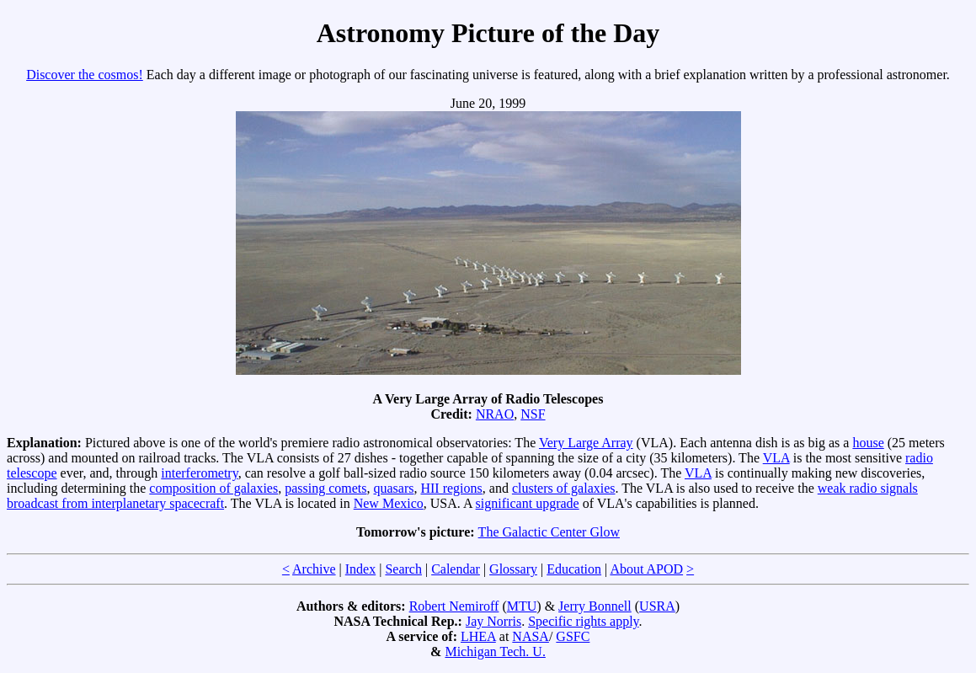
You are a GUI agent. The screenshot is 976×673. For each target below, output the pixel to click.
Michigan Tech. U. (495, 651)
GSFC (572, 636)
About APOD (646, 569)
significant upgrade (527, 503)
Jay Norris (493, 621)
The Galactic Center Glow (549, 532)
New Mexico (389, 503)
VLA (776, 458)
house (867, 442)
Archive (314, 569)
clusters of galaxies (564, 488)
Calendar (455, 569)
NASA (530, 636)
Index (360, 569)
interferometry (199, 473)
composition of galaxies (213, 488)
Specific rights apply (583, 621)
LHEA (478, 636)
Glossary (513, 569)
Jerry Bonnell (595, 606)
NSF (532, 414)
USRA (657, 606)
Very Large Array (586, 442)
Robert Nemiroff (454, 606)
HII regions (451, 488)
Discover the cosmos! (84, 74)
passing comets (325, 488)
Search (403, 569)
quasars (393, 488)
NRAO (495, 414)
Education (574, 569)
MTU (522, 606)
